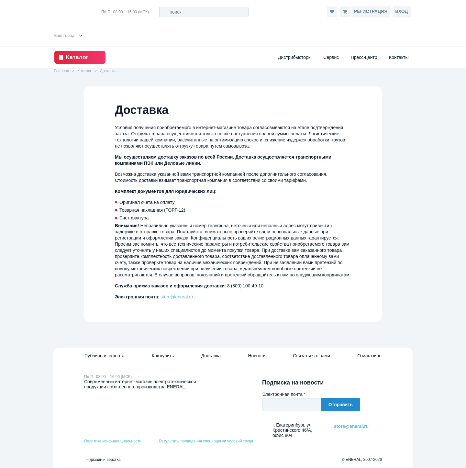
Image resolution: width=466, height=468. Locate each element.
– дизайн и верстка (102, 459)
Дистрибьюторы (295, 57)
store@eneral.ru (177, 296)
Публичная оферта (104, 355)
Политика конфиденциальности (112, 441)
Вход (401, 11)
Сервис (331, 57)
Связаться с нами (311, 355)
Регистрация (371, 11)
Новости (256, 355)
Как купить (163, 355)
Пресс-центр (364, 57)
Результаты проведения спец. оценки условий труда (206, 441)
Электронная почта (282, 394)
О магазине (370, 355)
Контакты (398, 57)
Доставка (211, 355)
